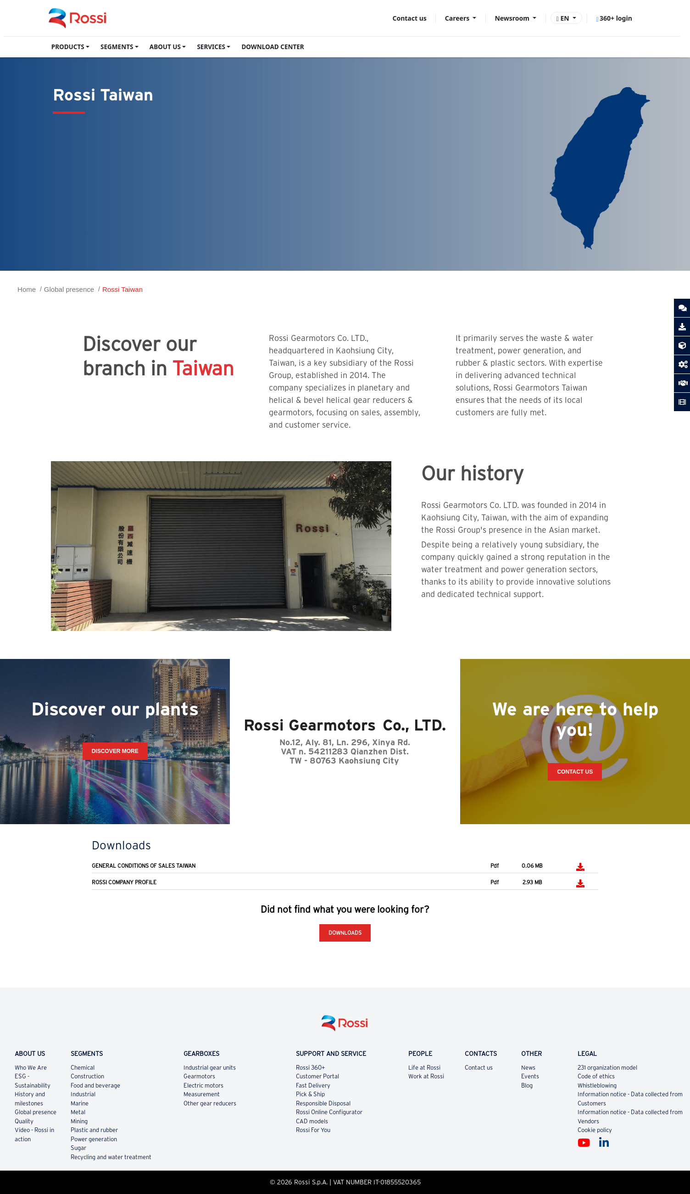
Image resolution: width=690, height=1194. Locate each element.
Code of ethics (596, 1076)
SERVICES (211, 47)
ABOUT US (165, 47)
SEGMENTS (116, 47)
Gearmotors (199, 1076)
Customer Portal (317, 1076)
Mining (79, 1121)
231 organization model (607, 1067)
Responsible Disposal (323, 1103)
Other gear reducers (210, 1103)
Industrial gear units (210, 1067)
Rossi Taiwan (122, 289)
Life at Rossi (424, 1067)
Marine (80, 1103)
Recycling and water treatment (111, 1157)
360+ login (614, 18)
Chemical (83, 1067)
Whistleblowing (597, 1085)
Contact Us (575, 772)
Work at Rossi (426, 1076)
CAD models (312, 1121)
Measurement (202, 1094)
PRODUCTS (67, 47)
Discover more (115, 751)
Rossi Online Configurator (329, 1112)
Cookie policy (595, 1130)
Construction (87, 1076)
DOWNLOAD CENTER (272, 47)
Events (530, 1076)
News (528, 1067)
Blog (527, 1085)
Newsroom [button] (513, 18)
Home (26, 289)
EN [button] (563, 18)
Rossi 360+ (310, 1067)
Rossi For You (313, 1130)
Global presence (69, 289)
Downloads (345, 933)
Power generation (94, 1139)
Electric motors (203, 1085)
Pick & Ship (310, 1094)
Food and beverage (95, 1085)
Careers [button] (458, 18)
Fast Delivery (313, 1085)
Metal (78, 1112)
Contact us (409, 18)
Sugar (78, 1147)
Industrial (83, 1094)
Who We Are (31, 1067)
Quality (24, 1121)
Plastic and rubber (94, 1130)
